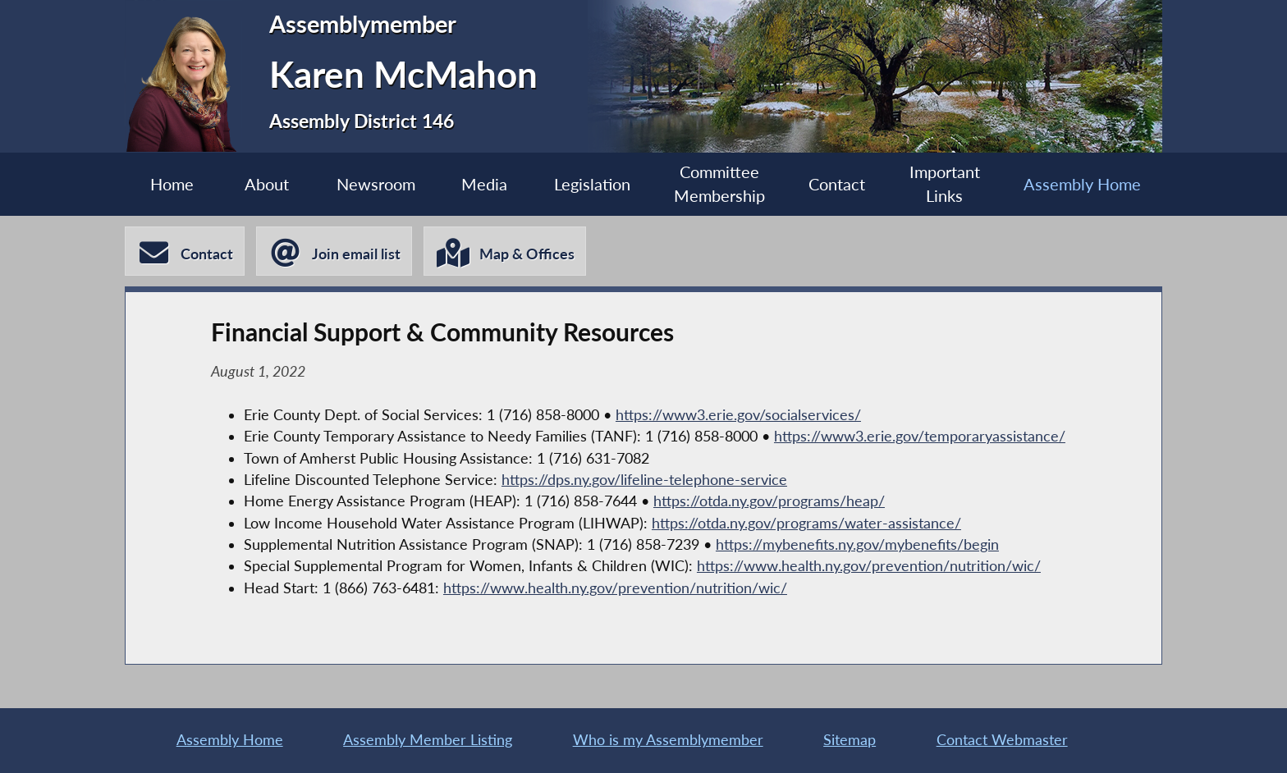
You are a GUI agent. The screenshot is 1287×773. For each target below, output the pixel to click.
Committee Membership (719, 184)
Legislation (592, 184)
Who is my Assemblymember (668, 739)
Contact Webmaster (1002, 739)
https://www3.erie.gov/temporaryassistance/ (919, 436)
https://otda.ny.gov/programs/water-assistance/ (806, 523)
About (267, 184)
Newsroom (376, 184)
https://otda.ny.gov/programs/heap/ (769, 501)
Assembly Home (1082, 184)
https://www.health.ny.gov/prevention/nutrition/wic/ (869, 565)
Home (172, 184)
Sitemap (849, 739)
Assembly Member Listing (427, 739)
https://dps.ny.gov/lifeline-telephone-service (644, 479)
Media (484, 184)
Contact (836, 184)
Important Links (944, 184)
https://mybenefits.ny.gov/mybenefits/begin (857, 544)
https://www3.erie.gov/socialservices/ (738, 414)
